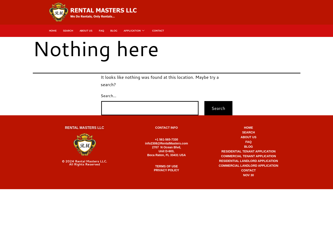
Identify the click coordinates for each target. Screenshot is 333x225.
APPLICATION (134, 31)
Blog (113, 30)
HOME (248, 127)
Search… (108, 95)
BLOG (248, 146)
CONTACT (248, 170)
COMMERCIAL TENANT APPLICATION (248, 156)
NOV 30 (248, 175)
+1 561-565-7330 (166, 193)
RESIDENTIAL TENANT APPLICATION (248, 151)
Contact (158, 30)
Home (53, 30)
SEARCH (68, 30)
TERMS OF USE (166, 166)
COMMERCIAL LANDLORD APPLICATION (248, 165)
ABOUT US (248, 137)
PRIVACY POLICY (166, 170)
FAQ (101, 30)
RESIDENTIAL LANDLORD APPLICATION (248, 160)
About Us (86, 30)
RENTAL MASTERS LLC (84, 128)
